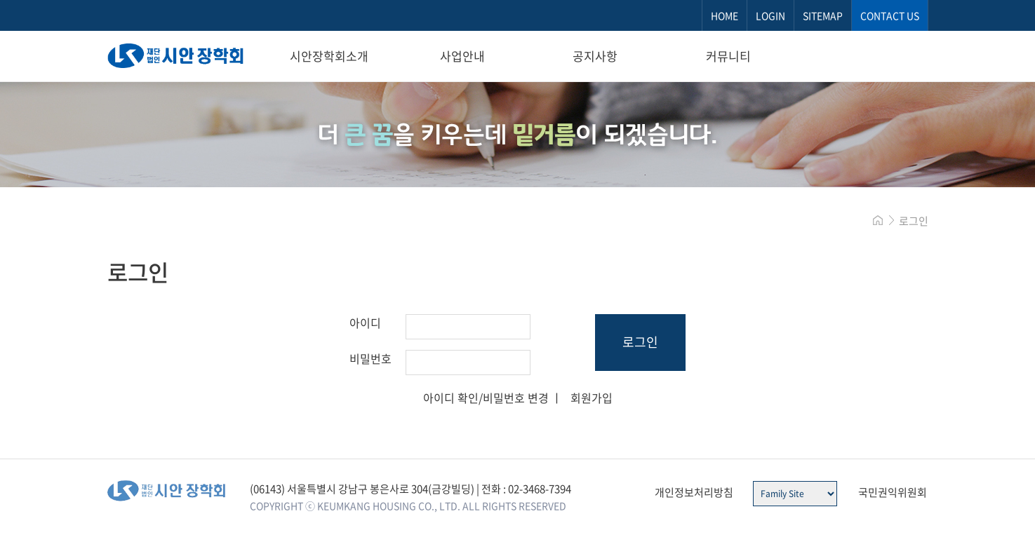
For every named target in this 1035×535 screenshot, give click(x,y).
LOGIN (770, 15)
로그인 (640, 341)
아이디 (365, 322)
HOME (724, 15)
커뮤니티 (728, 56)
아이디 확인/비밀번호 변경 (486, 397)
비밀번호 (370, 358)
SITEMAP (823, 15)
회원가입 (591, 397)
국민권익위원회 (892, 492)
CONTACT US (889, 15)
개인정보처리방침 (694, 492)
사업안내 (462, 56)
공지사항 (595, 56)
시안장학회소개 (329, 56)
